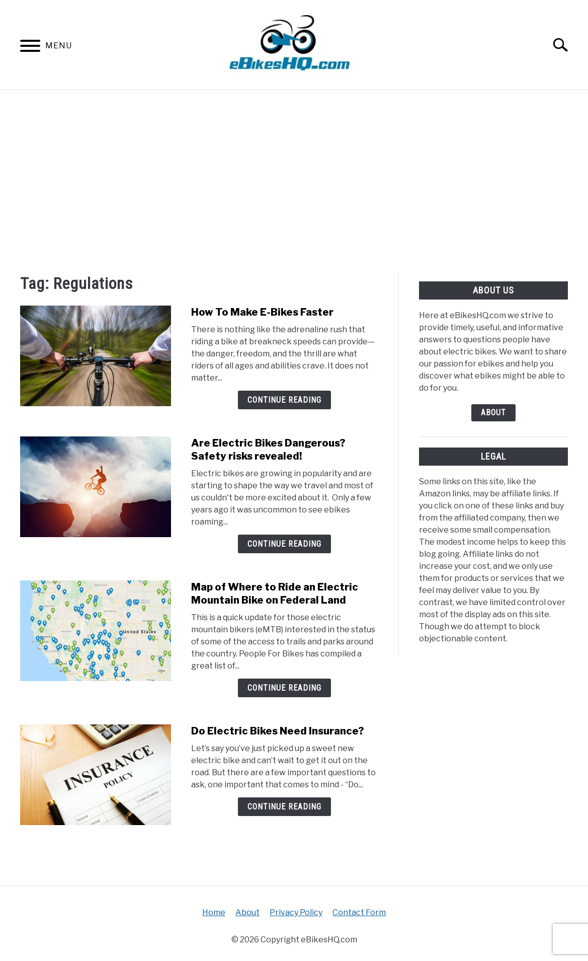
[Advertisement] (294, 180)
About (493, 412)
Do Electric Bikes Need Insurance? (277, 731)
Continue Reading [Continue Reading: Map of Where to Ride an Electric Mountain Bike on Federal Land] (284, 688)
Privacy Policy (296, 912)
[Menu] (30, 47)
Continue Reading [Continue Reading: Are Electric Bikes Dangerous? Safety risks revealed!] (284, 544)
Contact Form (359, 912)
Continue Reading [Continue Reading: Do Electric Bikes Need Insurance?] (284, 806)
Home (213, 912)
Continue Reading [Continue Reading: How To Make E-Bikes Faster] (284, 400)
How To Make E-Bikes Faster (262, 312)
